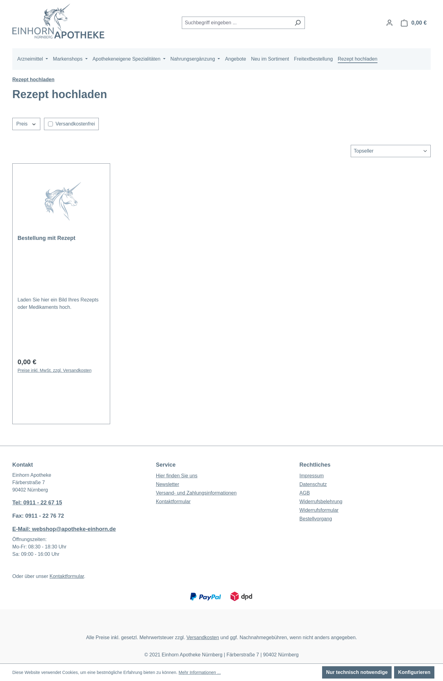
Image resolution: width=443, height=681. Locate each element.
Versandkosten (202, 637)
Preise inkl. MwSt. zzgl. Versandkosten (54, 370)
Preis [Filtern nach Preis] (26, 123)
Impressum (311, 475)
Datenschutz (313, 484)
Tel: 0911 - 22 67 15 (37, 503)
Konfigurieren (414, 672)
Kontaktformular (67, 576)
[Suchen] (297, 23)
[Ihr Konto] (389, 23)
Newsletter (167, 484)
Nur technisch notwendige (357, 672)
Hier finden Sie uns (177, 475)
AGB (304, 493)
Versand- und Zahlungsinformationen (196, 493)
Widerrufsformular (318, 510)
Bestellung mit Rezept (46, 238)
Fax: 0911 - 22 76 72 (38, 516)
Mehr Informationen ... (200, 672)
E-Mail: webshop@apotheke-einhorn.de (64, 529)
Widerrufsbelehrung (320, 501)
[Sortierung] (391, 151)
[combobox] (236, 23)
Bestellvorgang (315, 518)
